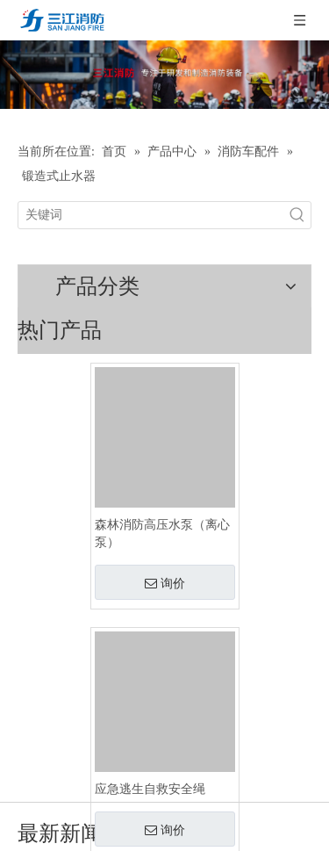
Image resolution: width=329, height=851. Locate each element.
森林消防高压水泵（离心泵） (162, 533)
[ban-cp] (164, 74)
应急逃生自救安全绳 (150, 789)
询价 (165, 583)
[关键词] (151, 215)
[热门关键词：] (297, 215)
